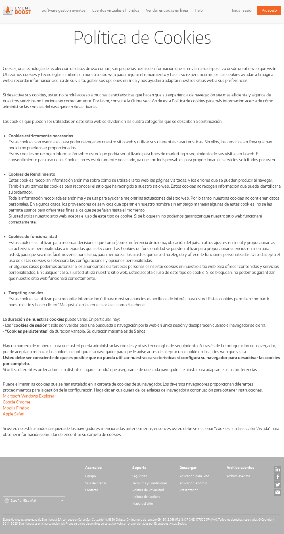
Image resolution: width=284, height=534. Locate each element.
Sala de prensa (95, 483)
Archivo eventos (238, 476)
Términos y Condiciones (149, 483)
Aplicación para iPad (194, 476)
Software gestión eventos (63, 10)
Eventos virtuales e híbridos (115, 10)
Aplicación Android (193, 483)
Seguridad (139, 476)
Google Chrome (16, 402)
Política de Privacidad (148, 490)
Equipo (90, 476)
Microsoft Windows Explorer (28, 396)
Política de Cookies (146, 497)
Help (199, 10)
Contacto (91, 490)
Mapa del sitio (142, 504)
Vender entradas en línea (167, 10)
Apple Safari (13, 413)
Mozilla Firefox (16, 407)
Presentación (189, 490)
